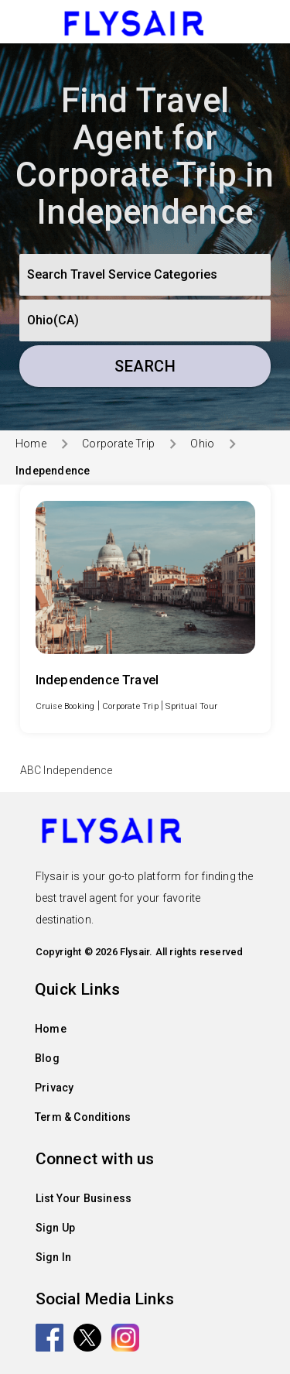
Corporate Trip (118, 443)
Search (145, 366)
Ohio (202, 443)
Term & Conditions (83, 1117)
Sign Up (55, 1228)
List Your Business (84, 1198)
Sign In (53, 1257)
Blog (47, 1058)
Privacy (54, 1087)
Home (30, 443)
